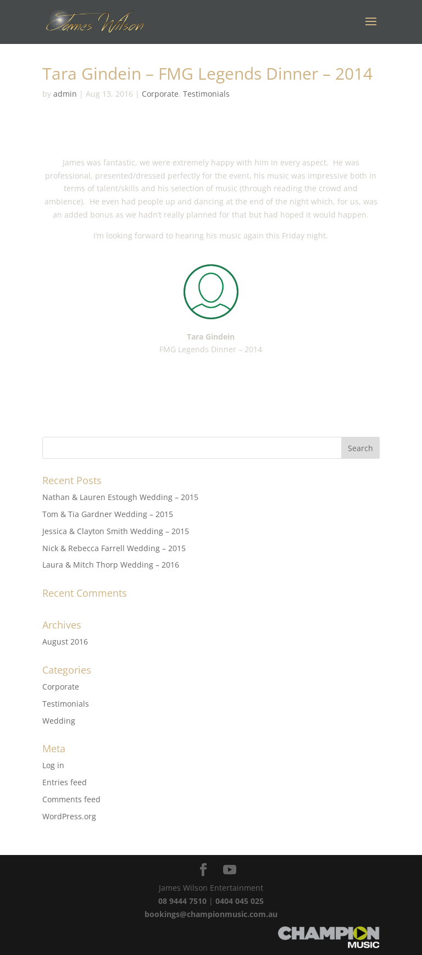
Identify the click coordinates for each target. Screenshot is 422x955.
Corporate (160, 93)
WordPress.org (69, 816)
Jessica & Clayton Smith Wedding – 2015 (115, 531)
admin (65, 93)
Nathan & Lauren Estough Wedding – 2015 (120, 497)
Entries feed (64, 782)
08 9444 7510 (182, 901)
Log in (53, 765)
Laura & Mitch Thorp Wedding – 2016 (110, 564)
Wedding (58, 720)
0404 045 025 (239, 901)
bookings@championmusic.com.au (211, 914)
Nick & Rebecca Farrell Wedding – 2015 (114, 548)
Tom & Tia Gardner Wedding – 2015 (107, 514)
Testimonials (206, 93)
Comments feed (71, 799)
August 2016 (65, 641)
